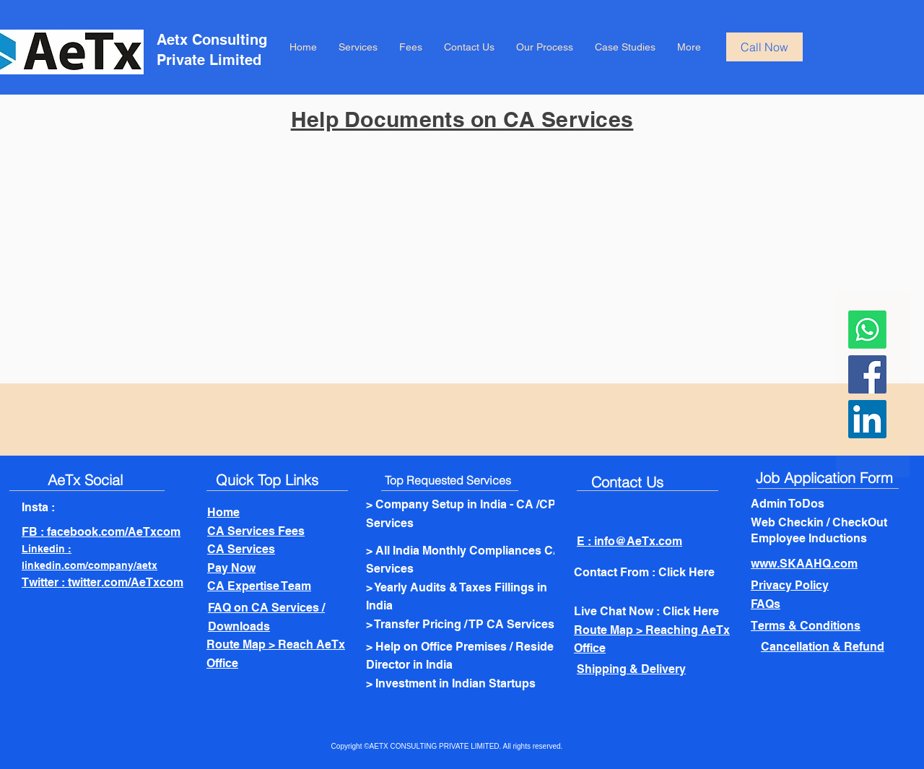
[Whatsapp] (867, 329)
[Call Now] (764, 46)
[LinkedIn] (867, 419)
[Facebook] (867, 374)
